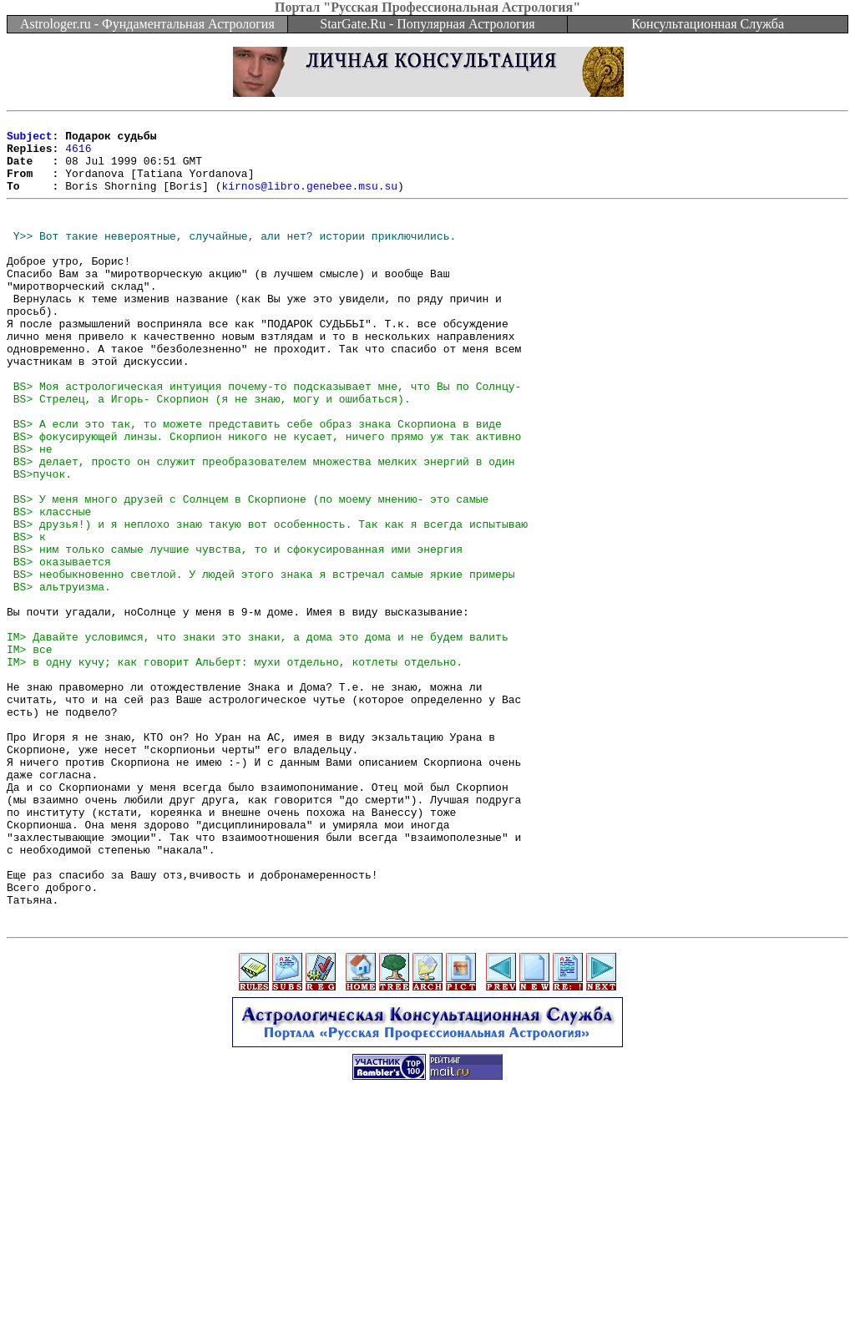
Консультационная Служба (707, 24)
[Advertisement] (427, 1289)
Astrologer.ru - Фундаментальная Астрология (147, 24)
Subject (30, 140)
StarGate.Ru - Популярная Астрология (427, 24)
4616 (78, 155)
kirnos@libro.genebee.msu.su (309, 200)
